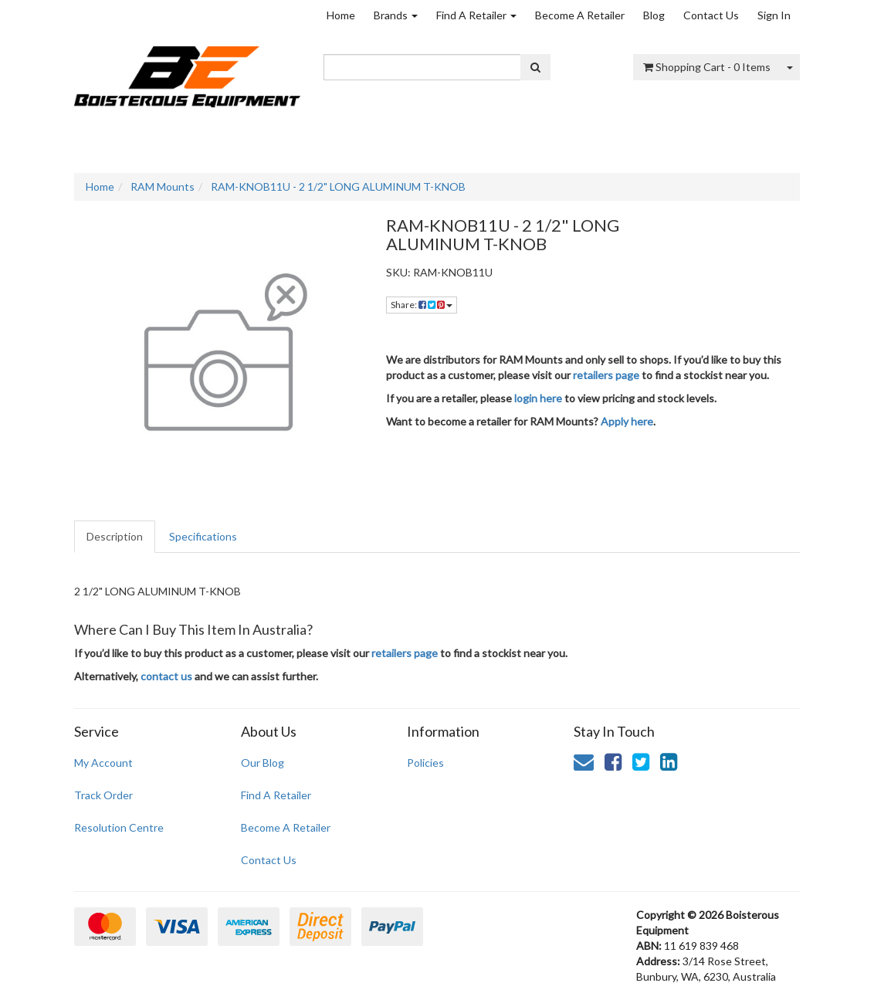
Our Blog (262, 762)
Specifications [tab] (203, 536)
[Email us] (584, 761)
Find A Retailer (476, 15)
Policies (425, 762)
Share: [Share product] (421, 304)
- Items (707, 66)
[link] (613, 761)
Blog (654, 15)
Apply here (627, 421)
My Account (103, 762)
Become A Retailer (580, 15)
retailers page (606, 374)
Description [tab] (114, 536)
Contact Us (711, 15)
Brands (396, 15)
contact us (166, 676)
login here (538, 398)
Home (341, 15)
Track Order (103, 795)
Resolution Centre (119, 827)
